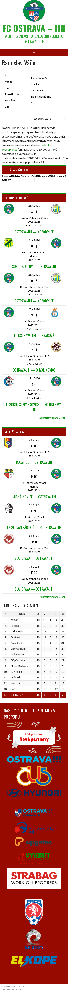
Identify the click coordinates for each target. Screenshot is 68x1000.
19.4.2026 (34, 378)
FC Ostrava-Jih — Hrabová (34, 335)
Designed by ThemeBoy (13, 989)
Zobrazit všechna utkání (52, 417)
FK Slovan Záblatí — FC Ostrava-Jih (34, 527)
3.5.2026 (34, 535)
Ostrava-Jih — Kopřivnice (34, 231)
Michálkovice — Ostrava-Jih (34, 496)
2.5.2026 (34, 439)
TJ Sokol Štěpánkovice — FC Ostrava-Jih (34, 407)
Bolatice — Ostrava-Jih (34, 462)
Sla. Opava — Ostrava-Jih (34, 558)
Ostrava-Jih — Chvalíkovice (34, 370)
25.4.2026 (34, 309)
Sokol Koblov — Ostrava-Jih (34, 266)
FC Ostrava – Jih (34, 28)
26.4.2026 (34, 205)
